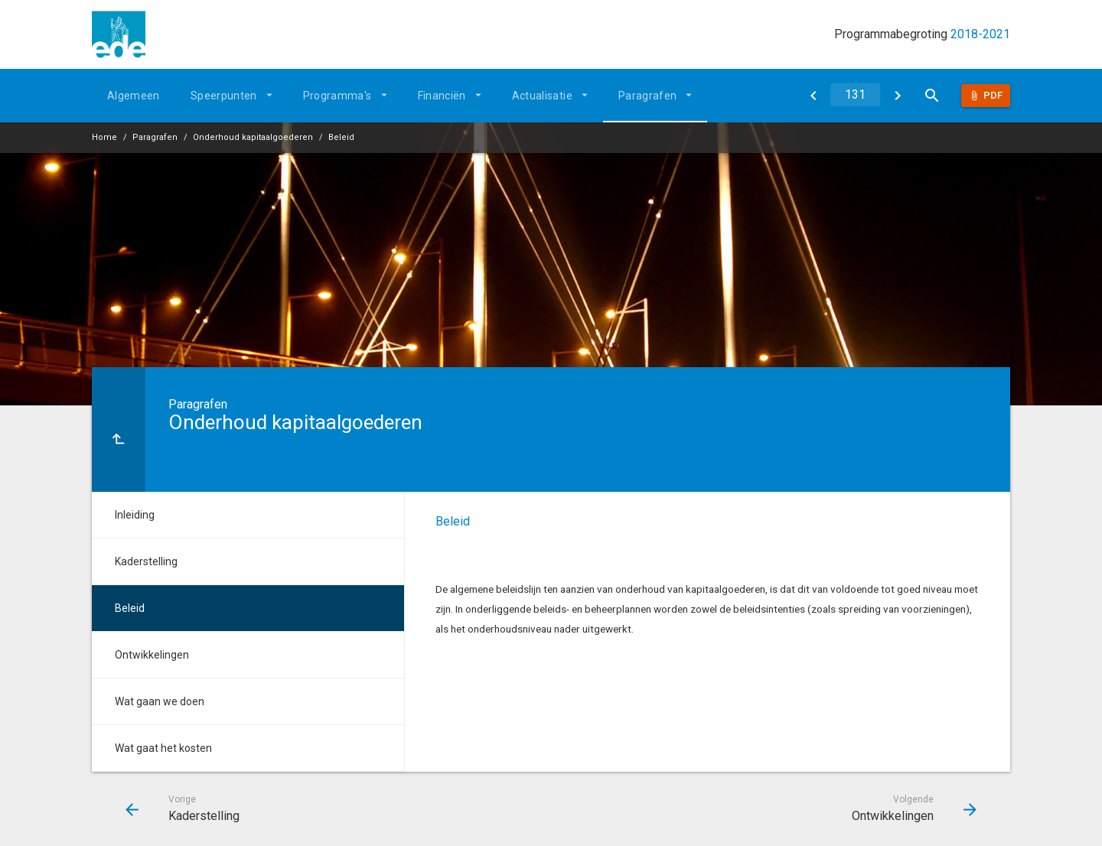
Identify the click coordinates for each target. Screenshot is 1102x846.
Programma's (337, 95)
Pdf (993, 95)
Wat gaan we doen (159, 701)
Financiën (442, 95)
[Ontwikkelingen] (897, 95)
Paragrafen (647, 95)
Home (104, 137)
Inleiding (135, 515)
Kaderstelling (146, 561)
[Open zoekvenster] (932, 95)
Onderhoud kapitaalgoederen (253, 137)
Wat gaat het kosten (163, 748)
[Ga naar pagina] (855, 94)
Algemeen (133, 95)
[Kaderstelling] (813, 95)
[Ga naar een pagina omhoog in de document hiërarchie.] (118, 429)
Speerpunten (224, 95)
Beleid (341, 137)
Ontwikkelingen (152, 655)
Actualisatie (542, 95)
